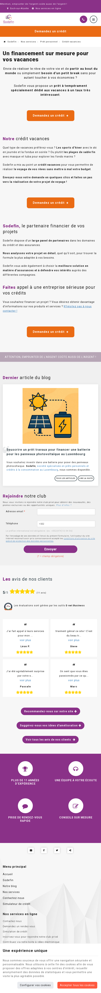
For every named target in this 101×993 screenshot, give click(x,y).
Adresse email (15, 511)
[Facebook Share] (44, 850)
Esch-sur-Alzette (17, 8)
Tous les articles (66, 478)
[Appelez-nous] (83, 19)
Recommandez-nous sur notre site (48, 711)
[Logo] (8, 19)
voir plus (25, 640)
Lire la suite (86, 478)
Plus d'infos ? (64, 505)
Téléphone (12, 523)
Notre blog (10, 886)
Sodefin (10, 42)
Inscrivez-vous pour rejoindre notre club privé (30, 936)
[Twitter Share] (57, 850)
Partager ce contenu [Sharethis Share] (70, 850)
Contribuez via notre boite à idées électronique (31, 942)
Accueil (8, 874)
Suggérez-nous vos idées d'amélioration (49, 725)
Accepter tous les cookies (77, 985)
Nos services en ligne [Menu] (20, 914)
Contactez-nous (13, 898)
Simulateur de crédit (16, 903)
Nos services (28, 42)
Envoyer (50, 549)
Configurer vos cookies (35, 985)
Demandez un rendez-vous (19, 926)
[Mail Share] (31, 850)
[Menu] (93, 19)
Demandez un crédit (50, 31)
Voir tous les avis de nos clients (49, 739)
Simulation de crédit (15, 931)
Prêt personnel (49, 42)
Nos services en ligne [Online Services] (46, 8)
